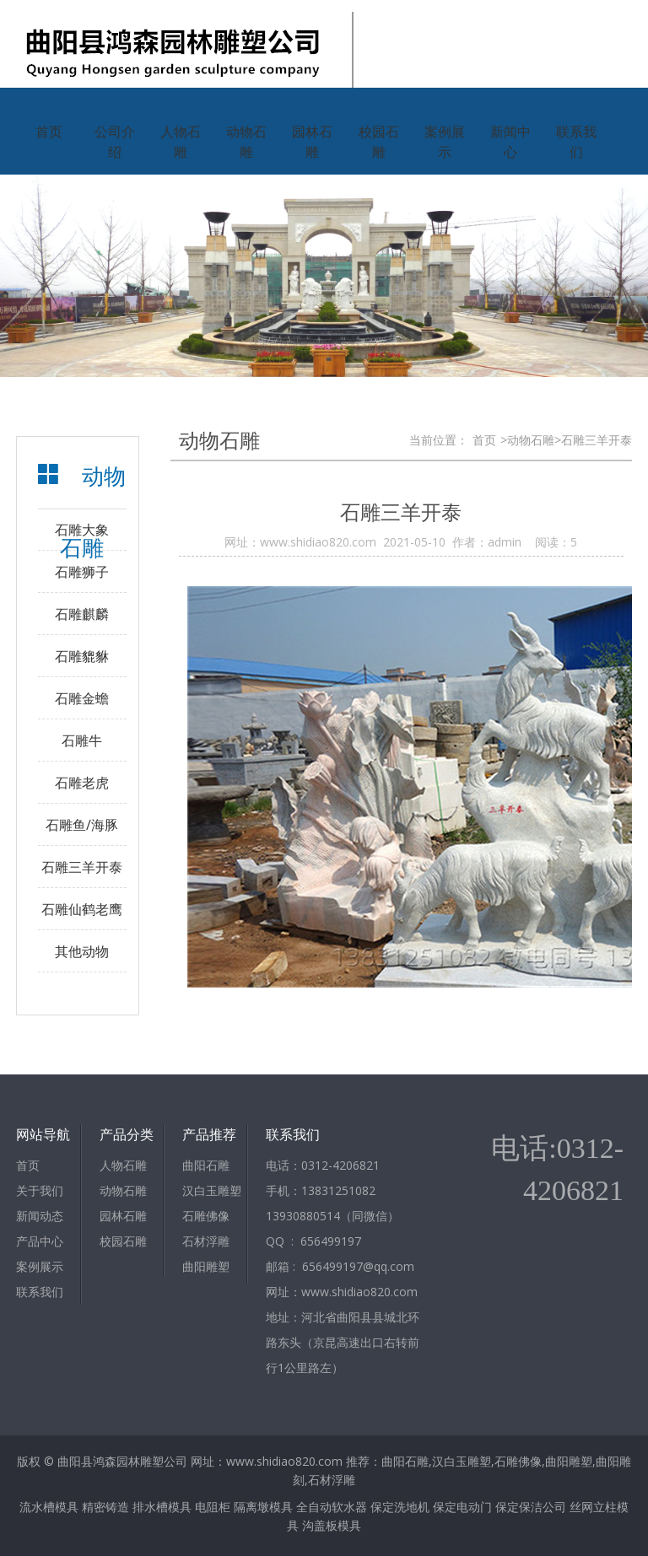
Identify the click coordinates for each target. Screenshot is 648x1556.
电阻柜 (212, 1507)
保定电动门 (462, 1507)
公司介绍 (114, 141)
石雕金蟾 (82, 698)
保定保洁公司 (530, 1507)
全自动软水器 (331, 1507)
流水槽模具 (48, 1507)
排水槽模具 (162, 1507)
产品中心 (39, 1241)
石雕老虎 (82, 782)
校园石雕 (379, 141)
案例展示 (444, 141)
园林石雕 (312, 141)
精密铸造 (105, 1507)
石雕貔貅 (82, 656)
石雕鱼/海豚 (82, 825)
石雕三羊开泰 (81, 867)
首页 (48, 131)
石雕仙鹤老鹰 (81, 909)
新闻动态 (39, 1216)
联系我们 (576, 141)
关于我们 (39, 1190)
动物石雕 (246, 141)
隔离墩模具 (263, 1507)
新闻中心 (510, 141)
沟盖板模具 (331, 1525)
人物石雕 (180, 141)
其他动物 (82, 951)
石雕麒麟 (82, 614)
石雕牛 (82, 740)
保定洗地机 (399, 1507)
